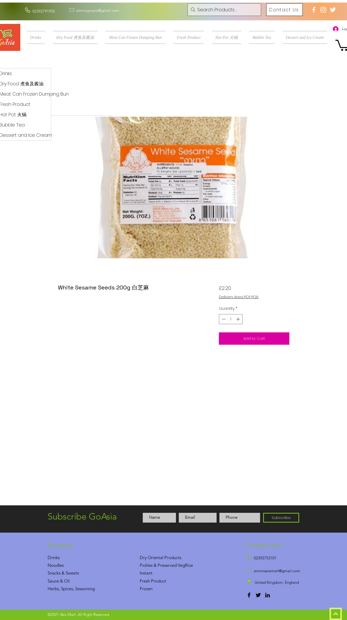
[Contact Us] (284, 9)
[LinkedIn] (267, 595)
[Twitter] (258, 595)
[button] (37, 37)
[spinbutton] (231, 319)
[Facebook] (249, 595)
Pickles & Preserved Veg (162, 565)
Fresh (145, 580)
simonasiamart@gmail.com (277, 570)
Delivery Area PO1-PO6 (239, 297)
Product (158, 580)
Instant (146, 573)
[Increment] (238, 319)
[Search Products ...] (223, 10)
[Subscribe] (281, 518)
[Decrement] (223, 319)
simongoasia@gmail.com (97, 10)
